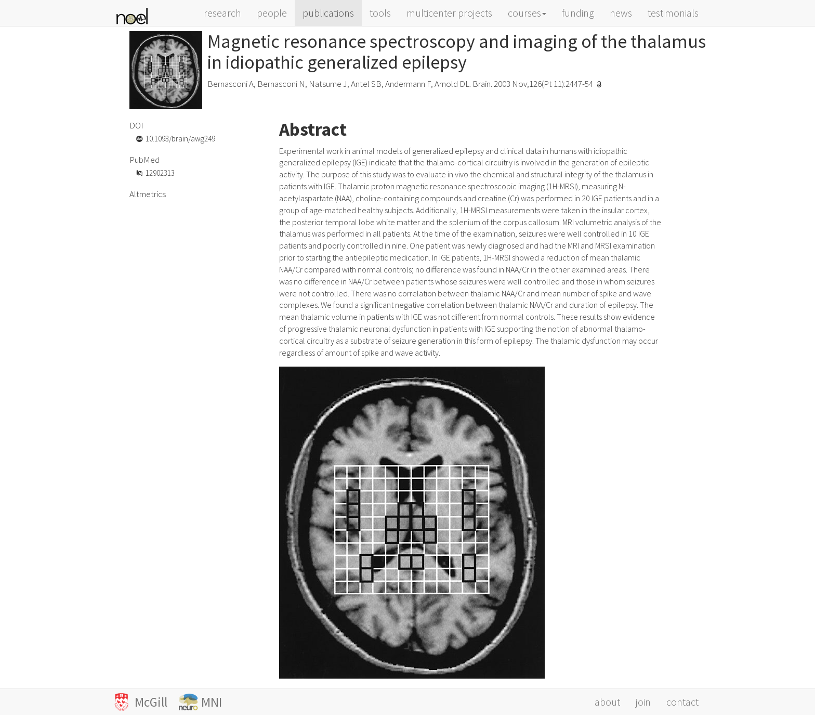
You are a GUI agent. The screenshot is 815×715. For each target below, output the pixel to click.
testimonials (673, 12)
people (272, 12)
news (621, 12)
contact (682, 701)
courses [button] (527, 12)
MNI (211, 702)
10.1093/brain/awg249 (180, 139)
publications (328, 12)
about (607, 701)
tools (380, 12)
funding (578, 12)
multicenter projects (449, 12)
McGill (155, 702)
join (643, 701)
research (222, 12)
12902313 (160, 173)
